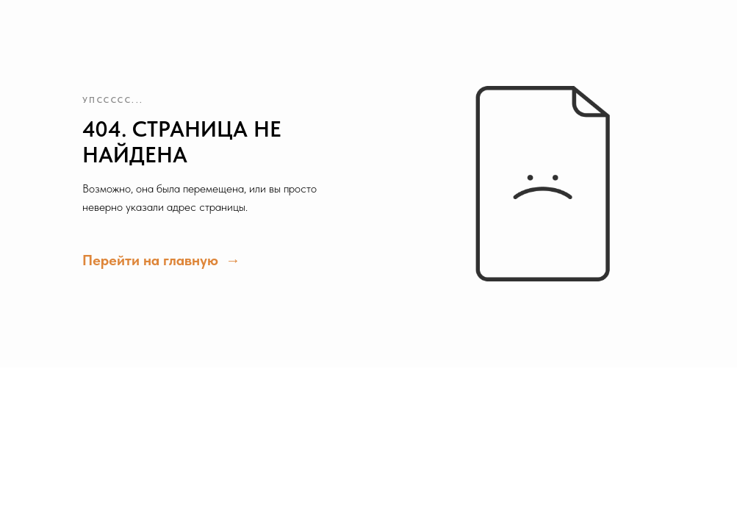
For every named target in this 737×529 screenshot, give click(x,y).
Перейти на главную (152, 260)
